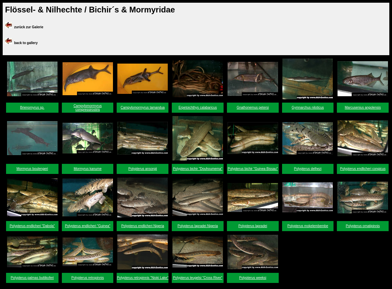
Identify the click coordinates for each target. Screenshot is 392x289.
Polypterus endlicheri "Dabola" (32, 226)
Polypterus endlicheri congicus (363, 169)
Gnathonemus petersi (253, 107)
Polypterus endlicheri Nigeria (142, 226)
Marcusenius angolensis (363, 107)
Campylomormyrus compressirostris (88, 107)
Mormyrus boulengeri (32, 169)
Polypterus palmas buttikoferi (32, 278)
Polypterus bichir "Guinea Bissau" (253, 169)
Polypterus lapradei (252, 226)
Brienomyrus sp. (32, 107)
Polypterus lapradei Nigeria (198, 226)
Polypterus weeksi (252, 278)
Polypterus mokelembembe (307, 226)
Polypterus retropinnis (87, 278)
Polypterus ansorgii (142, 169)
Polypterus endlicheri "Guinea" (87, 226)
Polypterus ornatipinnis (363, 226)
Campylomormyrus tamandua (143, 107)
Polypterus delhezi (308, 169)
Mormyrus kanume (88, 169)
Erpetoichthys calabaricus (198, 107)
